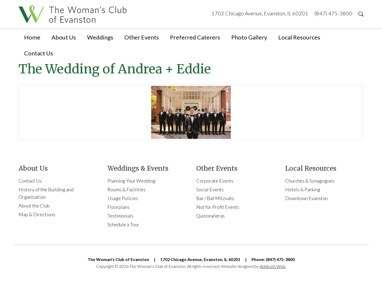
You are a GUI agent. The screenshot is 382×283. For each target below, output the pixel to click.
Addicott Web (272, 266)
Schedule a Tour (123, 224)
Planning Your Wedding (131, 181)
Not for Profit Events (217, 207)
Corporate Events (214, 181)
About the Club (34, 206)
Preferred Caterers (195, 37)
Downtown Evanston (306, 198)
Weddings (100, 37)
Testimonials (120, 216)
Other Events (141, 37)
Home (32, 37)
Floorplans (118, 207)
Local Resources (299, 37)
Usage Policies (122, 198)
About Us (63, 37)
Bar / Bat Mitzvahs (215, 198)
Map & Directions (37, 214)
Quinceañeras (210, 216)
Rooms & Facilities (126, 189)
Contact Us (38, 53)
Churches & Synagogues (309, 181)
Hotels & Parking (302, 189)
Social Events (210, 189)
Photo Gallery (249, 37)
